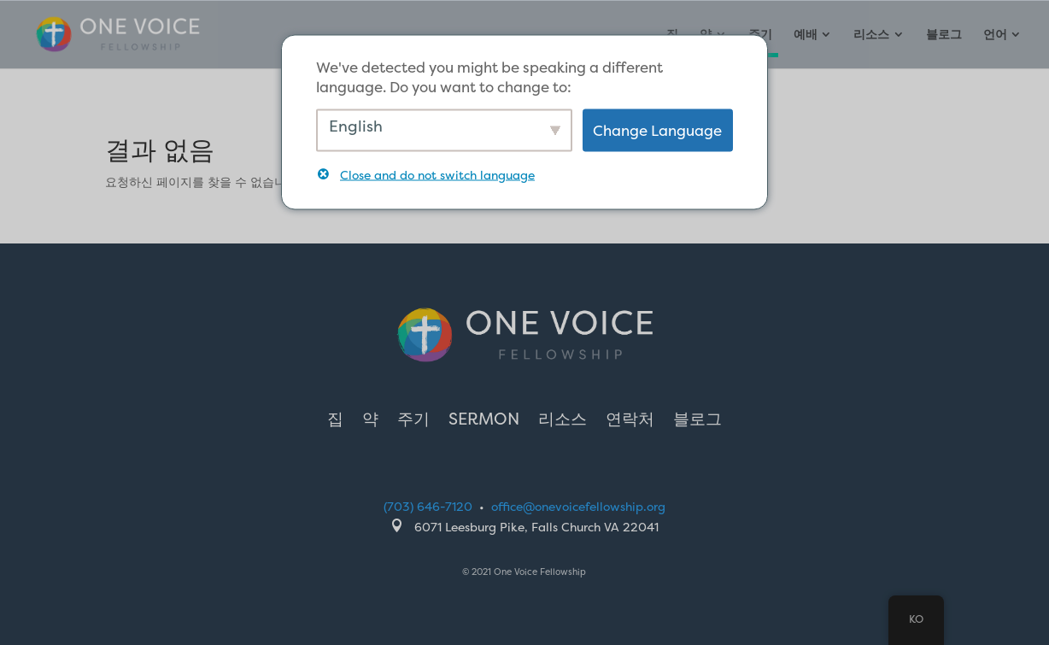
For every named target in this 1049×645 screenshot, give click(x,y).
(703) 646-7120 (428, 506)
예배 (806, 35)
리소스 (871, 35)
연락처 (630, 421)
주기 (413, 421)
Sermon (483, 421)
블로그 (944, 35)
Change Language (657, 130)
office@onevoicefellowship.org (578, 506)
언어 (995, 35)
